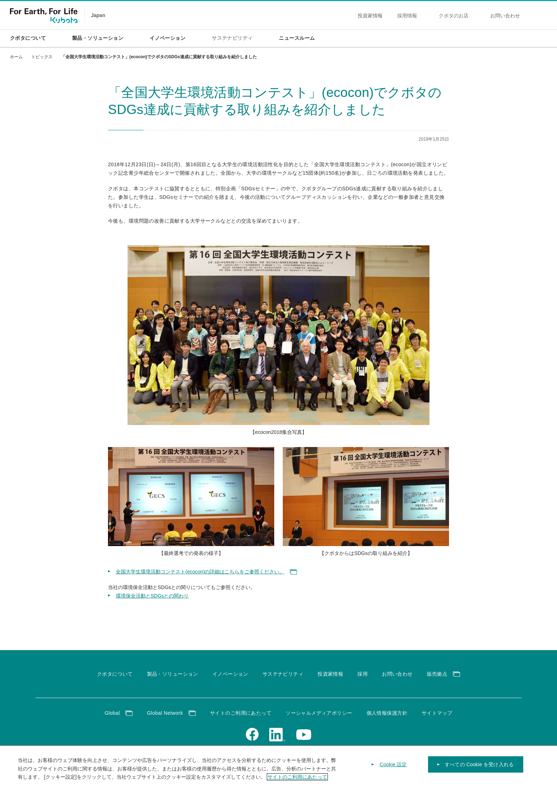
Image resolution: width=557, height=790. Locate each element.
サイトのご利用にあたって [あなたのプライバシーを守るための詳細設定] (297, 782)
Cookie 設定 (393, 769)
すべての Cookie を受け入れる (479, 769)
